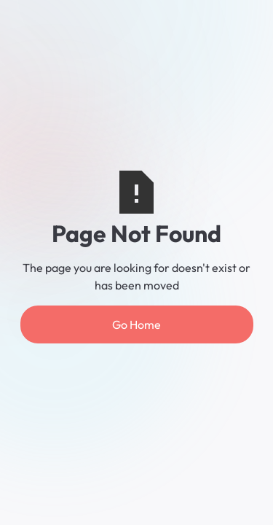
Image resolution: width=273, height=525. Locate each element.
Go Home (136, 324)
